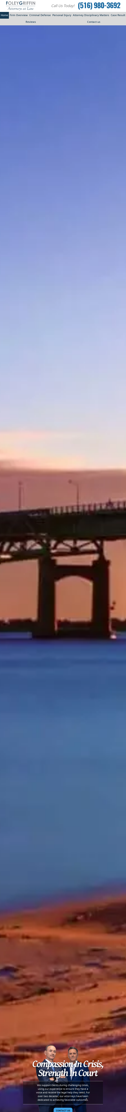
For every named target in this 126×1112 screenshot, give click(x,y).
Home (4, 15)
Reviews (31, 22)
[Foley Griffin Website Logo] (21, 6)
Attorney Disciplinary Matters (91, 15)
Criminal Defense (40, 15)
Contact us (93, 22)
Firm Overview (19, 15)
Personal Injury (61, 15)
